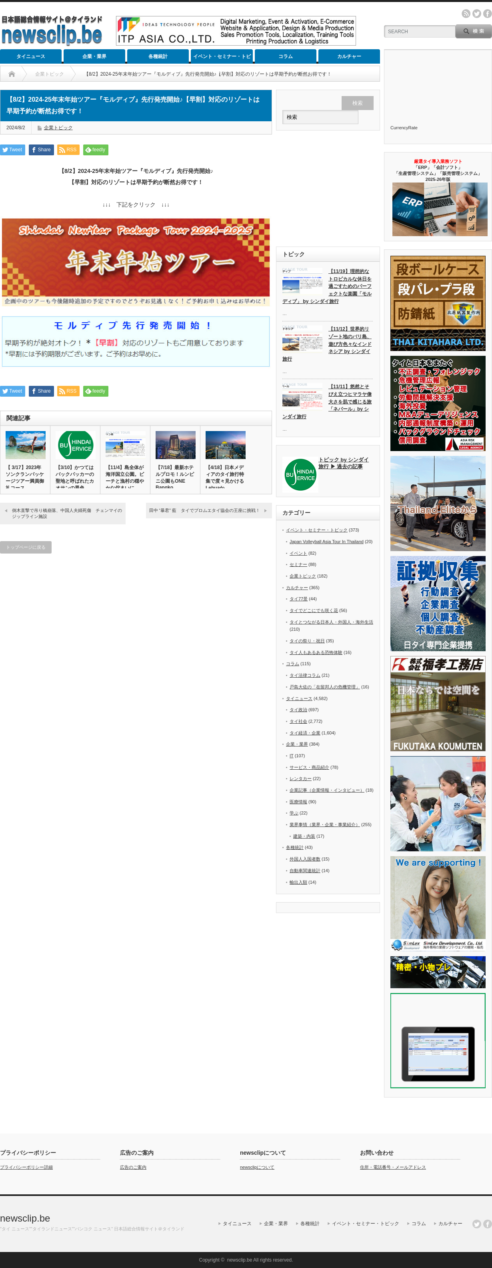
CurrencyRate (404, 127)
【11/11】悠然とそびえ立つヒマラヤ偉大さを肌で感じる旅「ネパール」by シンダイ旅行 (327, 401)
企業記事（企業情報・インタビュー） (327, 790)
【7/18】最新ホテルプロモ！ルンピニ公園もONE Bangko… (175, 477)
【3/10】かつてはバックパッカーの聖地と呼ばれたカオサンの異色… (75, 478)
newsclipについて (257, 1167)
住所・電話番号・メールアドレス (393, 1167)
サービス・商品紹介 (309, 767)
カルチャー (349, 56)
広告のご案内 (133, 1167)
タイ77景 (299, 598)
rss (466, 13)
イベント (298, 553)
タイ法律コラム (305, 675)
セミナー (298, 564)
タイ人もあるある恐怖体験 (316, 652)
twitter (476, 13)
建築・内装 (304, 836)
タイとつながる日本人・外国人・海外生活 (331, 622)
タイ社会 (298, 721)
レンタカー (301, 778)
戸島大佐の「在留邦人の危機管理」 (325, 686)
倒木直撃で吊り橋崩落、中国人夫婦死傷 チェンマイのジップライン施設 (67, 513)
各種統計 (158, 56)
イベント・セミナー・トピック (222, 59)
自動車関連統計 (305, 870)
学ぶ (294, 813)
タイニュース (30, 56)
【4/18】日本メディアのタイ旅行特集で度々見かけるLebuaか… (225, 478)
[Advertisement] (328, 188)
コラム (285, 56)
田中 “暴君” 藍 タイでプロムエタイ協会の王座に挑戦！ (204, 510)
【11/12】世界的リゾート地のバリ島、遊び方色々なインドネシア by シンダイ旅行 (327, 344)
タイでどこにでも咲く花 (314, 610)
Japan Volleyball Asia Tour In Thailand (327, 541)
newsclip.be (25, 1218)
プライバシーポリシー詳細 (26, 1167)
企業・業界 (94, 56)
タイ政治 (298, 709)
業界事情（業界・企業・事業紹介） (325, 824)
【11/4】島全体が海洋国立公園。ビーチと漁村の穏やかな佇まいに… (125, 478)
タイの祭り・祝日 (307, 640)
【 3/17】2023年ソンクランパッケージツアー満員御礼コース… (25, 478)
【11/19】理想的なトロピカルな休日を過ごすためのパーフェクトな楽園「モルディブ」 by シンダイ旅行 (327, 286)
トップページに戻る (26, 547)
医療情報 (298, 801)
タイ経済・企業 (305, 732)
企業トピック (58, 127)
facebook (487, 13)
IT (292, 755)
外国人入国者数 (305, 859)
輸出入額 (298, 882)
